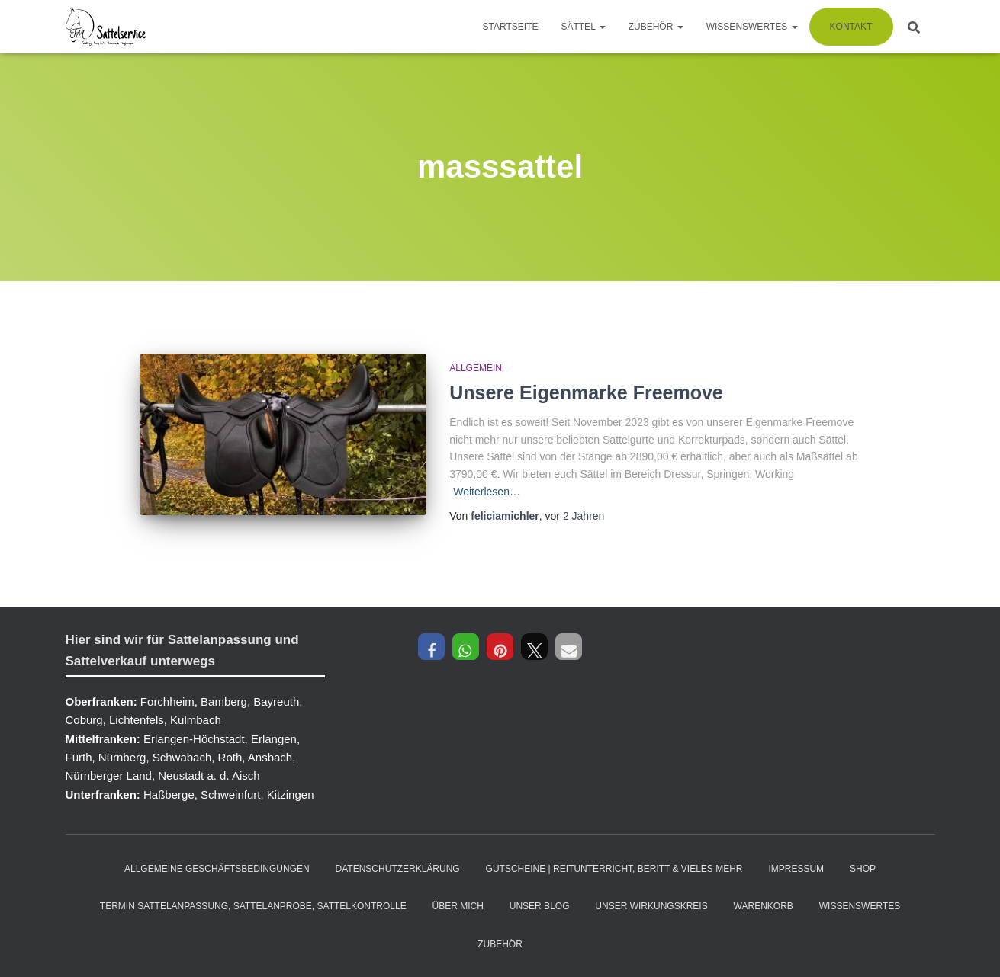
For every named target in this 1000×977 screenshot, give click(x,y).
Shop (863, 868)
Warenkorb (763, 906)
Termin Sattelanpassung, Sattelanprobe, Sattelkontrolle (253, 906)
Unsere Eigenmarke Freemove (586, 392)
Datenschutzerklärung (398, 868)
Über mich (458, 906)
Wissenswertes (752, 26)
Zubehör (656, 26)
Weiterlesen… (486, 491)
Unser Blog (540, 906)
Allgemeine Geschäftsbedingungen (217, 868)
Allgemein (475, 368)
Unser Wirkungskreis (651, 906)
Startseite (511, 26)
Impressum (796, 868)
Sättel (583, 26)
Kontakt (851, 26)
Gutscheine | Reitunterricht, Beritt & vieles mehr (614, 868)
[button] (431, 646)
